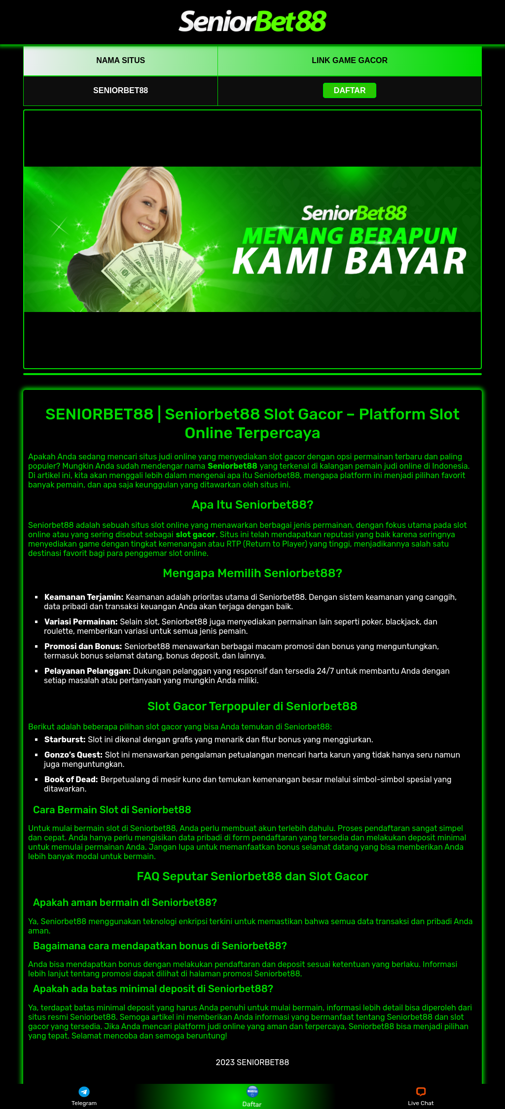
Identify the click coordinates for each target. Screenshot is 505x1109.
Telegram (84, 1096)
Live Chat (420, 1096)
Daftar (350, 90)
